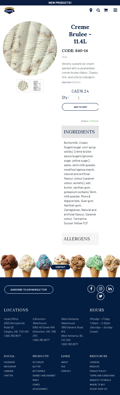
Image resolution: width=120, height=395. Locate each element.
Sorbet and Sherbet (44, 375)
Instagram (10, 366)
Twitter (8, 375)
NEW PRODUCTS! (60, 2)
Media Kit (95, 366)
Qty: (65, 97)
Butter (37, 366)
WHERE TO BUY (97, 384)
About (64, 362)
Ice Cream (38, 362)
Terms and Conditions (102, 375)
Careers (95, 362)
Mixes (36, 380)
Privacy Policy (98, 371)
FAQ (63, 366)
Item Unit (66, 82)
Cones (36, 384)
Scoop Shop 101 (98, 389)
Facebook (9, 362)
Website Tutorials (100, 380)
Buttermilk (39, 371)
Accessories (40, 389)
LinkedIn (8, 371)
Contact (66, 371)
